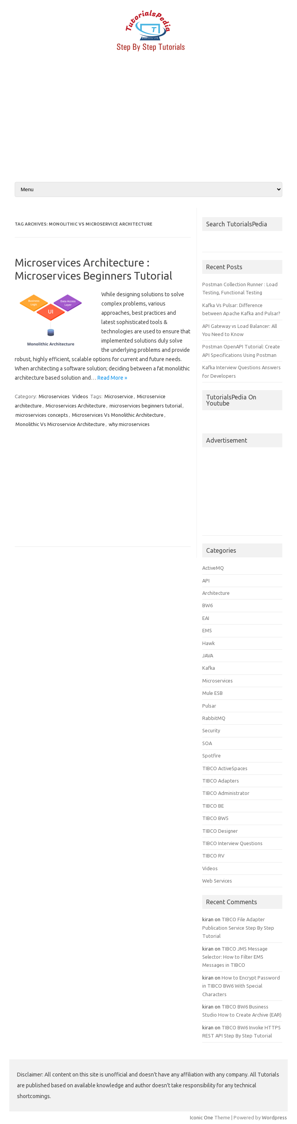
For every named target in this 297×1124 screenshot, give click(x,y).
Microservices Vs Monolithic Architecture (118, 415)
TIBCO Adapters (220, 780)
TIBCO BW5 (215, 818)
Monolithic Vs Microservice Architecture (60, 424)
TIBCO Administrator (225, 793)
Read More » (112, 378)
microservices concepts (41, 415)
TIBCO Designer (220, 831)
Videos (80, 396)
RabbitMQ (213, 718)
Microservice (118, 396)
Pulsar (209, 705)
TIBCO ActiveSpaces (225, 768)
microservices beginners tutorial (145, 405)
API (206, 580)
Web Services (217, 880)
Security (211, 730)
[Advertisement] (148, 121)
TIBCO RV (213, 855)
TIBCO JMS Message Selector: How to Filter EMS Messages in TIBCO (235, 957)
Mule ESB (212, 693)
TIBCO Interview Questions (232, 843)
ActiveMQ (213, 567)
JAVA (207, 655)
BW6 (207, 605)
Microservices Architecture (76, 405)
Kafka (208, 668)
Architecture (216, 593)
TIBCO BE (213, 805)
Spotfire (211, 755)
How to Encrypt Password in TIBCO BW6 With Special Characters (241, 986)
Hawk (208, 643)
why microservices (129, 424)
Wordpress (274, 1117)
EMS (207, 630)
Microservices (54, 396)
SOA (207, 743)
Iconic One (201, 1117)
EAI (205, 618)
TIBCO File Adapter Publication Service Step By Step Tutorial (238, 928)
